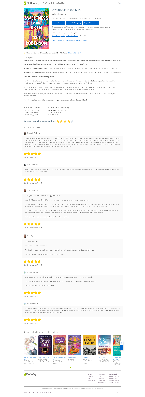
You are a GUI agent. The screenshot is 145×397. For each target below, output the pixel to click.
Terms (99, 376)
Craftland (85, 357)
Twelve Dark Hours (43, 357)
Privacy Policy (102, 374)
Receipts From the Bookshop (118, 358)
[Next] (121, 347)
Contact (90, 374)
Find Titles (46, 3)
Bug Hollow (101, 357)
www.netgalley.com (114, 376)
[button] (30, 345)
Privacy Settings (102, 382)
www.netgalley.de (114, 380)
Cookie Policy (101, 378)
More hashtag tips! (74, 53)
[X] (117, 392)
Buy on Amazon (58, 23)
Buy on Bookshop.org (74, 23)
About (89, 378)
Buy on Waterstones (91, 23)
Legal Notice (101, 380)
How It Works (91, 380)
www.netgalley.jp (114, 382)
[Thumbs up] (41, 157)
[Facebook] (110, 392)
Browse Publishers (59, 3)
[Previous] (121, 343)
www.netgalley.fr (114, 378)
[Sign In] (120, 3)
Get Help (90, 376)
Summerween (72, 357)
